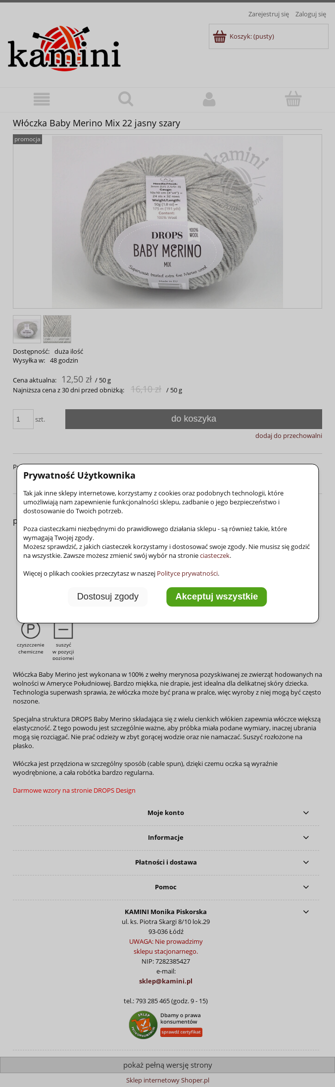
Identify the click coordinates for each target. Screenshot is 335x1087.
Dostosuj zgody (108, 597)
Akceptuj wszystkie (217, 597)
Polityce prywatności (187, 573)
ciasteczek (215, 555)
